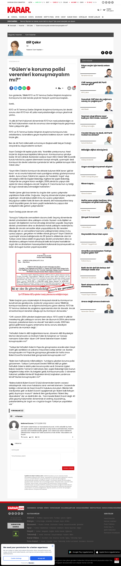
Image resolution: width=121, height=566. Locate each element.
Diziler (38, 531)
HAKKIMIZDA (31, 508)
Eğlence (68, 531)
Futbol (36, 528)
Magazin (45, 531)
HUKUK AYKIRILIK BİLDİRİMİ (111, 508)
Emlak (46, 524)
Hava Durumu (109, 518)
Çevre (63, 518)
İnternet (47, 534)
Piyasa (40, 524)
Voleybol (52, 528)
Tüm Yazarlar (30, 35)
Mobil (41, 534)
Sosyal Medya (57, 534)
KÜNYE (46, 508)
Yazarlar (23, 17)
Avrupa (56, 521)
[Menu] (102, 17)
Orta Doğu (40, 521)
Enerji (61, 524)
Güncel (14, 17)
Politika (39, 518)
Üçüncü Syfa (48, 518)
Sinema (56, 538)
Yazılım (66, 534)
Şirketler (80, 524)
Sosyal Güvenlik (70, 524)
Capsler (49, 541)
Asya (62, 521)
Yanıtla (25, 437)
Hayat (63, 17)
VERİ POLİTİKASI (95, 508)
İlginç (67, 538)
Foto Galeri (32, 541)
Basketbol (44, 528)
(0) (32, 437)
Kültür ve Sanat (72, 541)
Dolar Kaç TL (109, 527)
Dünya (31, 17)
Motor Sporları (70, 528)
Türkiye (57, 518)
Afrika (67, 521)
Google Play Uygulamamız (83, 552)
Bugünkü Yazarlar (15, 35)
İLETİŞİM (40, 508)
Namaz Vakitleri (110, 521)
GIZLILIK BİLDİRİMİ (82, 508)
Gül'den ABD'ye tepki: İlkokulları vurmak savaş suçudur (39, 21)
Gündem (45, 538)
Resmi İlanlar (94, 17)
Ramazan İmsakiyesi (112, 533)
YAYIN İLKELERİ (55, 508)
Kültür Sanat (59, 531)
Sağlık (51, 531)
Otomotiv (54, 524)
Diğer (79, 528)
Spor (57, 17)
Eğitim (69, 518)
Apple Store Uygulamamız (109, 552)
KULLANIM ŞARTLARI (68, 508)
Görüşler (83, 17)
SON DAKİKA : (12, 21)
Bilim (71, 534)
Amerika (49, 521)
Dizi (50, 538)
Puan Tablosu (109, 524)
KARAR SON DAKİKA (15, 525)
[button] (56, 88)
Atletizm (60, 528)
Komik (62, 538)
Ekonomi (38, 17)
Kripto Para (49, 17)
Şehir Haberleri (110, 530)
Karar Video (72, 17)
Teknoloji (31, 534)
